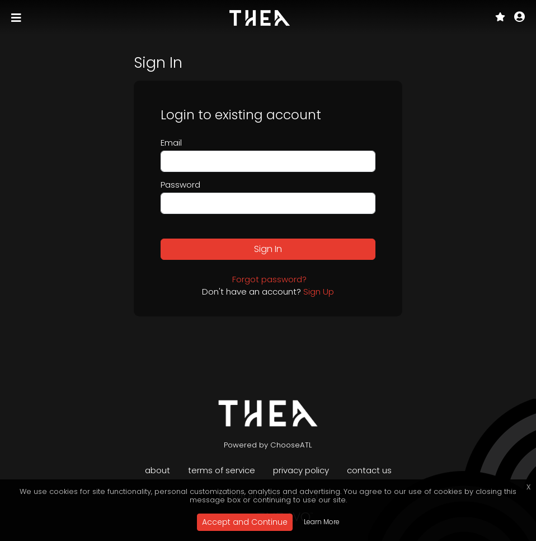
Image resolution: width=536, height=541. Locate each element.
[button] (519, 18)
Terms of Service (221, 470)
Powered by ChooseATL (268, 445)
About (157, 470)
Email (171, 142)
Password (180, 184)
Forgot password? (269, 279)
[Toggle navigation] (17, 18)
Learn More (322, 521)
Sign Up (318, 291)
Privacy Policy (301, 470)
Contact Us (369, 470)
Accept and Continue (245, 522)
